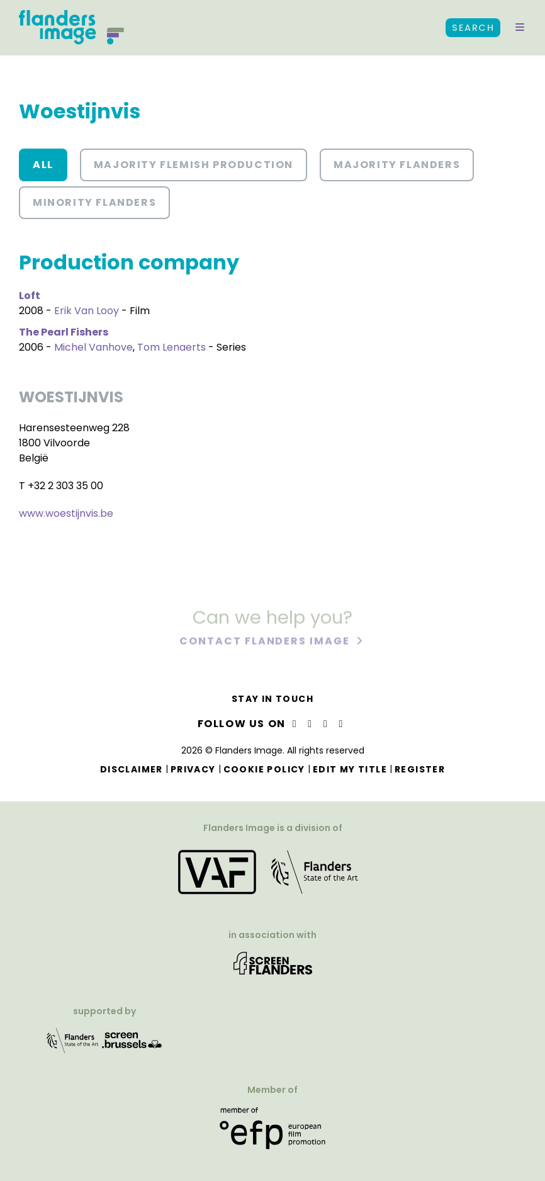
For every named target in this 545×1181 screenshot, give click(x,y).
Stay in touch (272, 698)
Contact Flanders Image (265, 642)
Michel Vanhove (93, 347)
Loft (29, 295)
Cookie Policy (264, 769)
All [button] (43, 164)
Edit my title (350, 769)
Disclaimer (131, 769)
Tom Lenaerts (171, 347)
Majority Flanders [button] (397, 164)
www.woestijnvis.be (66, 513)
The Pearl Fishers (63, 332)
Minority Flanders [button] (94, 202)
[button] (520, 27)
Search (473, 27)
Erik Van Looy (86, 310)
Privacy (193, 769)
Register (420, 769)
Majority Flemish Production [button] (193, 164)
